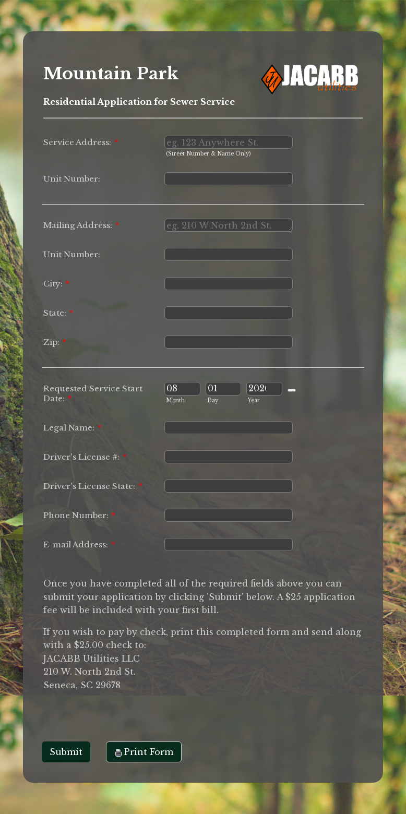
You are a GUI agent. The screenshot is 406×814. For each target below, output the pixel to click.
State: (58, 313)
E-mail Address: (79, 544)
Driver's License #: (84, 457)
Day (212, 400)
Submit (66, 752)
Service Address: (80, 142)
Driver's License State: (92, 486)
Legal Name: (72, 428)
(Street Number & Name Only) (208, 153)
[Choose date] (292, 390)
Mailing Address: (81, 225)
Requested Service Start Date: (92, 393)
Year (254, 400)
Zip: (54, 342)
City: (56, 284)
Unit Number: (71, 179)
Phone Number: (79, 515)
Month (175, 400)
